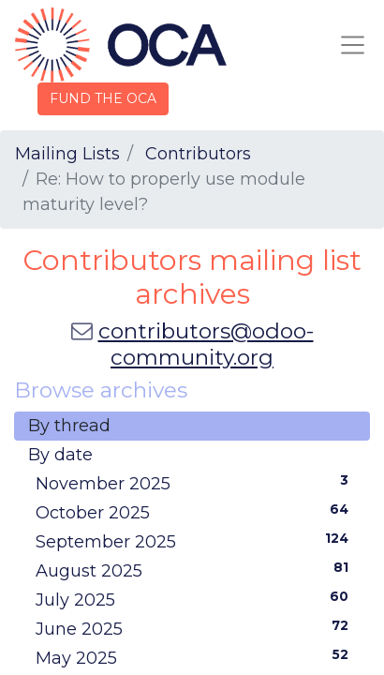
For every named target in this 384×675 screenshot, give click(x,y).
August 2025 (196, 570)
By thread (69, 425)
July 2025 (196, 599)
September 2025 (196, 541)
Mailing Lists (67, 153)
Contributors (198, 153)
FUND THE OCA (103, 98)
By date (60, 454)
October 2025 (196, 512)
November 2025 (196, 483)
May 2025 (196, 657)
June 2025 (196, 628)
